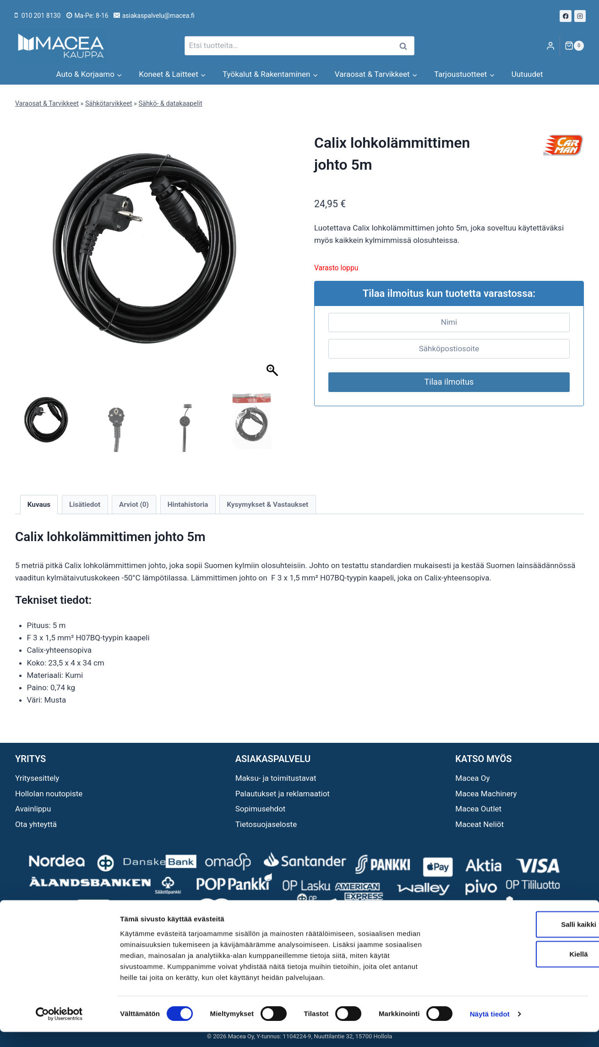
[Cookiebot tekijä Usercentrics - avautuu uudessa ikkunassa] (59, 1029)
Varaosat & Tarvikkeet (47, 103)
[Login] (550, 46)
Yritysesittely (37, 778)
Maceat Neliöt (479, 824)
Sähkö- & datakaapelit (170, 103)
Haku (405, 46)
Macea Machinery (486, 793)
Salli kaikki (522, 939)
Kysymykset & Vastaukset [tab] (267, 504)
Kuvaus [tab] (38, 504)
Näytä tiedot (490, 1029)
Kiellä (522, 969)
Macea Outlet (478, 808)
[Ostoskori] (574, 46)
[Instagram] (580, 16)
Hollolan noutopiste (48, 793)
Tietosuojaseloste (266, 824)
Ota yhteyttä (36, 824)
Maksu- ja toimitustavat (275, 778)
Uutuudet (527, 74)
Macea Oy (472, 778)
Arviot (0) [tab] (134, 504)
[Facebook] (566, 16)
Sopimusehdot (260, 808)
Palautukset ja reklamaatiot (282, 793)
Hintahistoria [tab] (188, 504)
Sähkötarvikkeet (108, 103)
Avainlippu (33, 808)
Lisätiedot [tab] (84, 504)
